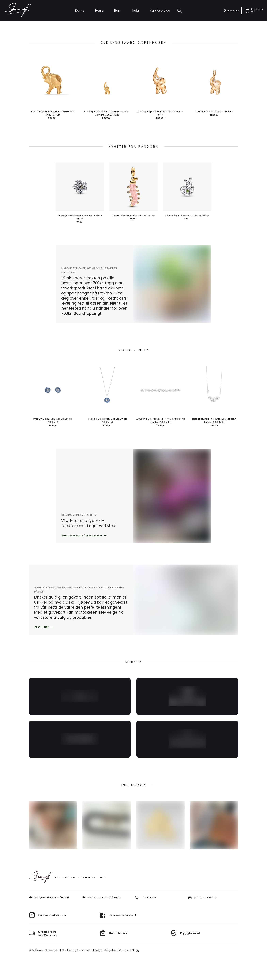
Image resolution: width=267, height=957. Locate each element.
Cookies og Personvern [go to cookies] (68, 949)
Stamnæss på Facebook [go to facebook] (122, 915)
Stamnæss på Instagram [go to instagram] (52, 915)
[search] (179, 10)
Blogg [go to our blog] (116, 949)
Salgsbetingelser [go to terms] (92, 949)
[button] (135, 10)
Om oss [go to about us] (107, 949)
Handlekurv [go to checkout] (257, 9)
